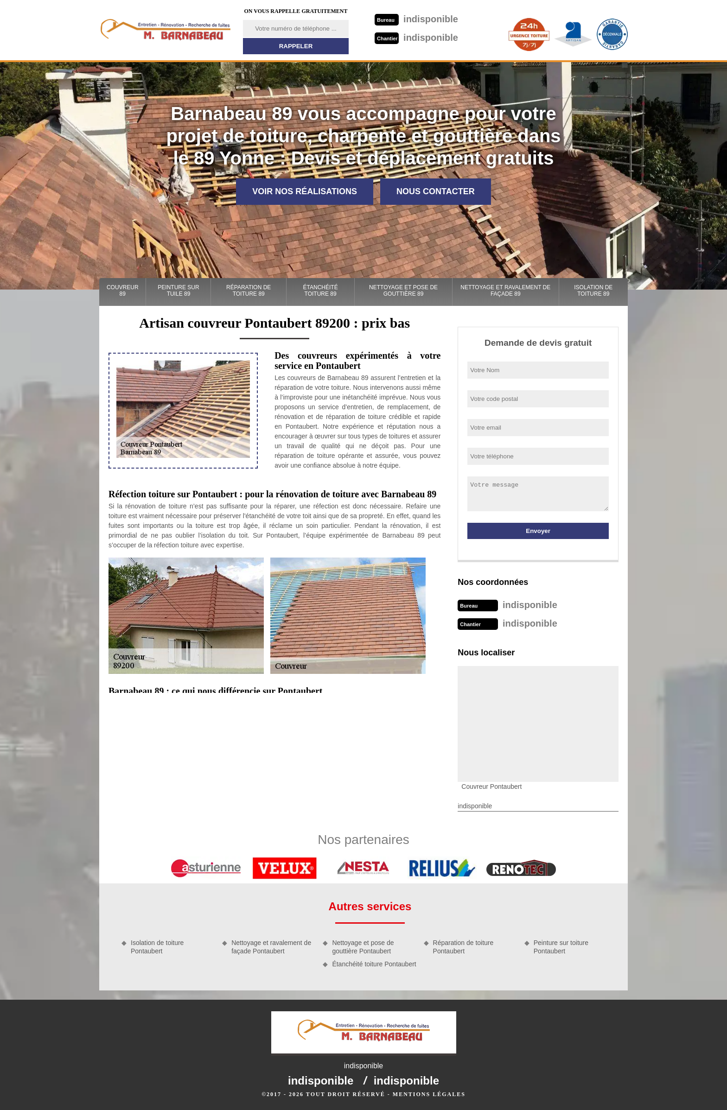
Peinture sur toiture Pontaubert (561, 947)
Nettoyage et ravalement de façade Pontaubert (271, 947)
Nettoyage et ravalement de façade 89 (505, 290)
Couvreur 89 (123, 290)
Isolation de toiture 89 (593, 290)
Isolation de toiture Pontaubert (157, 947)
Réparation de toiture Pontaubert (463, 947)
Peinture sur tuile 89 (178, 290)
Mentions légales (429, 1094)
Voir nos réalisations (304, 191)
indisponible (416, 19)
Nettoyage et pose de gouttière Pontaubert (363, 947)
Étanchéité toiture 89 (320, 290)
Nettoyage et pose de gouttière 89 (403, 290)
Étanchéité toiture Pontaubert (374, 964)
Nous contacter (435, 191)
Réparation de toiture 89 (248, 290)
